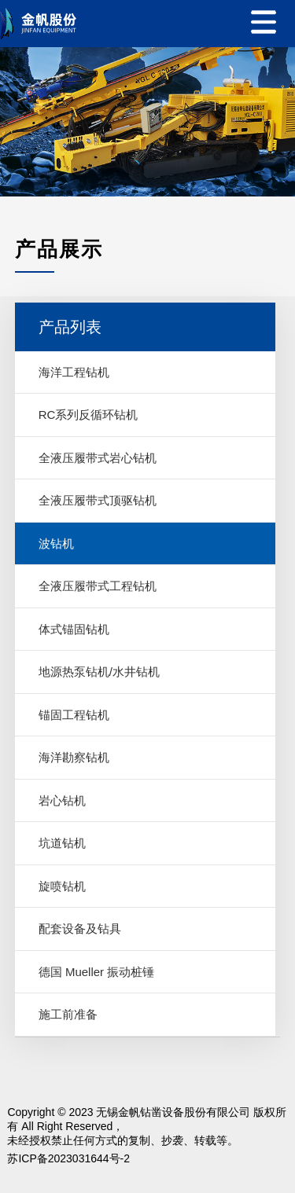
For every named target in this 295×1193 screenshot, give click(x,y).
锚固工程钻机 (74, 714)
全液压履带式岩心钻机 (98, 457)
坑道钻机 (62, 843)
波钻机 (56, 543)
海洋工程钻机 (74, 372)
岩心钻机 (62, 800)
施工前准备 (68, 1014)
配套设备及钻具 (80, 928)
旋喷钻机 (62, 886)
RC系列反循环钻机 (88, 414)
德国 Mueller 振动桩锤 (97, 971)
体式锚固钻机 (74, 629)
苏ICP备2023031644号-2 (68, 1158)
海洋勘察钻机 (74, 757)
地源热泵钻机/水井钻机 (99, 671)
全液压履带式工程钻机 (98, 586)
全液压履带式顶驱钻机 (98, 500)
